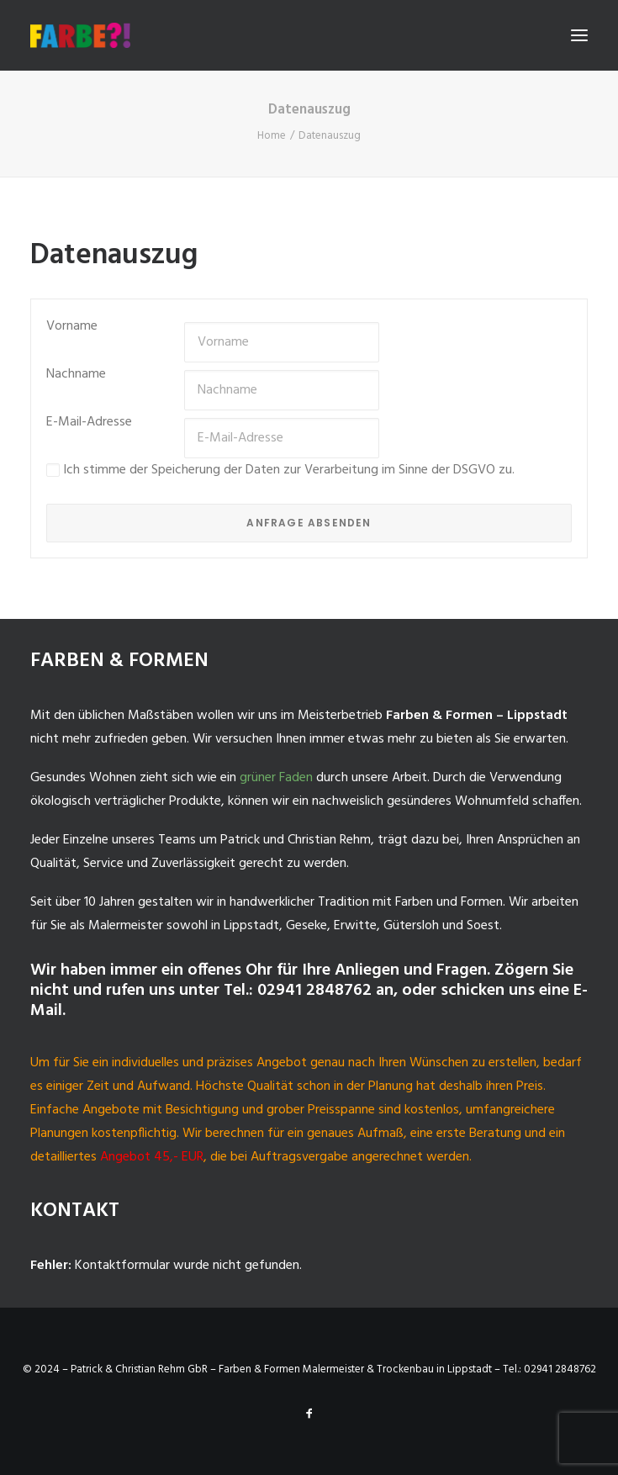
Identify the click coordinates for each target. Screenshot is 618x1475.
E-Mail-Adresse (89, 422)
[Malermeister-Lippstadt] (80, 35)
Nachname (76, 374)
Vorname (72, 326)
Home (271, 136)
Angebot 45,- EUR (151, 1157)
